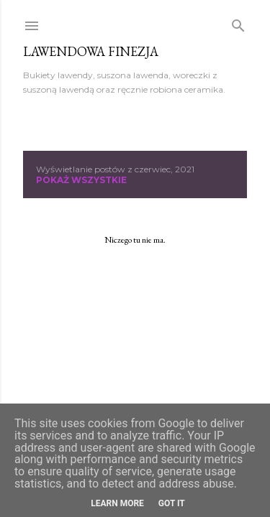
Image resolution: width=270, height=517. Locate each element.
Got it (171, 503)
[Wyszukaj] (238, 23)
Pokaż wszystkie (81, 179)
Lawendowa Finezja (90, 51)
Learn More (117, 503)
